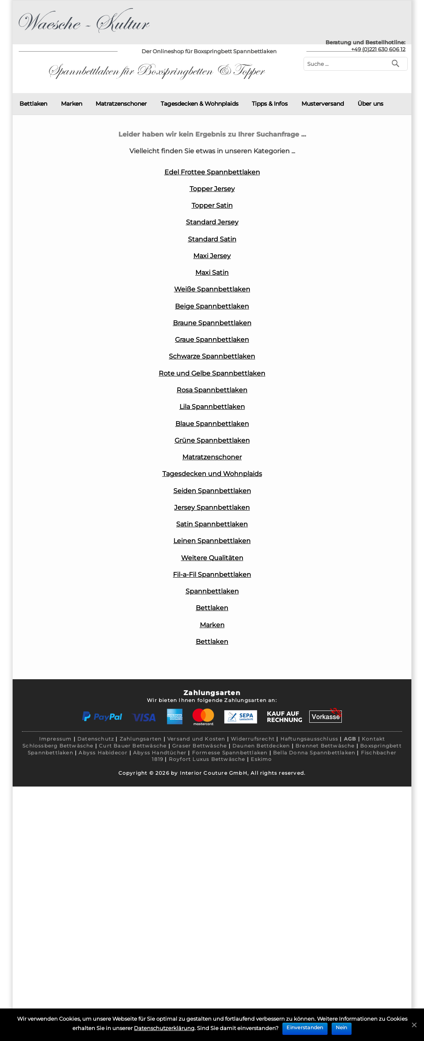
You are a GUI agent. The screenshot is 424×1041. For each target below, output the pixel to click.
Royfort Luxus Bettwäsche (207, 759)
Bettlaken (33, 103)
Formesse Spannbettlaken (230, 753)
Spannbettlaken (212, 591)
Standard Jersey (212, 222)
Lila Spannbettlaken (212, 407)
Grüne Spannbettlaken (212, 440)
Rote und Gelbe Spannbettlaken (212, 373)
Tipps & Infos (270, 103)
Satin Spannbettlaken (212, 524)
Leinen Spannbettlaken (212, 541)
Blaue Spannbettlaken (212, 424)
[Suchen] (397, 63)
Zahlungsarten (141, 739)
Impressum (55, 739)
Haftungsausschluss (309, 739)
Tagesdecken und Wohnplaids (212, 474)
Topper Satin (212, 205)
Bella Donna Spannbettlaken (314, 753)
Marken (71, 103)
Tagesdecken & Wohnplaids (199, 103)
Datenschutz (95, 739)
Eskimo (261, 759)
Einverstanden (304, 1027)
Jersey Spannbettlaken (212, 507)
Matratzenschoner (121, 103)
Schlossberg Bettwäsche (57, 746)
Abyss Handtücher (159, 753)
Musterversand (323, 103)
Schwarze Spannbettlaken (212, 356)
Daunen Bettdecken (261, 746)
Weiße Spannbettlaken (212, 289)
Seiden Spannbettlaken (212, 491)
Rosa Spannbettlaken (212, 390)
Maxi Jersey (212, 256)
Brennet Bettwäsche (325, 746)
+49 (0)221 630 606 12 (378, 49)
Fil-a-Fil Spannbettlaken (212, 574)
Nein (342, 1027)
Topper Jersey (212, 189)
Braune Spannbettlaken (212, 323)
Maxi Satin (212, 272)
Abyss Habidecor (103, 753)
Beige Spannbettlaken (212, 306)
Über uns (370, 103)
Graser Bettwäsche (199, 746)
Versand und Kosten (196, 739)
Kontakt (373, 739)
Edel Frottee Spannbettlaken (212, 172)
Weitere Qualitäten (212, 558)
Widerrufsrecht (253, 739)
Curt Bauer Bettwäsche (132, 746)
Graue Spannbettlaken (212, 339)
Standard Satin (212, 239)
